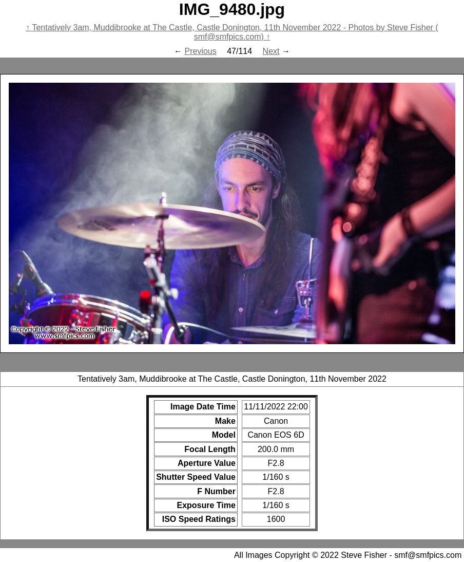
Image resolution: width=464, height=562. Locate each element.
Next (271, 51)
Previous (200, 51)
